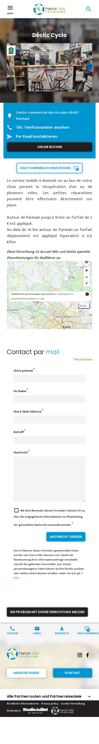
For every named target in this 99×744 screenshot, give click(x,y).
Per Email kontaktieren (36, 136)
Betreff (19, 432)
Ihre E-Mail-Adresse (27, 411)
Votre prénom (23, 370)
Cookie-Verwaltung (73, 711)
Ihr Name (20, 391)
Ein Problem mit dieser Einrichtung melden (47, 620)
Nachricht (21, 452)
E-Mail (37, 641)
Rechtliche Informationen (23, 711)
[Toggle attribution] (87, 294)
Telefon (12, 641)
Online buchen (49, 147)
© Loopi (40, 299)
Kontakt (72, 681)
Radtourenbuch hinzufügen (45, 168)
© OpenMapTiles (63, 294)
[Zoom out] (86, 277)
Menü (10, 9)
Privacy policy (49, 711)
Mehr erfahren (26, 681)
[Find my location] (86, 261)
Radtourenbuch (87, 641)
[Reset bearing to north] (86, 283)
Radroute (62, 641)
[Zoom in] (86, 270)
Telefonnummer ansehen (46, 127)
